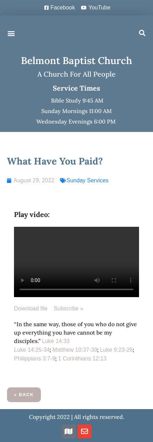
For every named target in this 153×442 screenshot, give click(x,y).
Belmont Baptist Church (76, 60)
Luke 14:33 (56, 341)
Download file (34, 308)
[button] (11, 33)
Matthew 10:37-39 (74, 350)
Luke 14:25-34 (32, 350)
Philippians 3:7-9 (34, 359)
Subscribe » (68, 308)
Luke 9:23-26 (116, 350)
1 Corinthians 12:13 (82, 359)
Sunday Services (88, 180)
